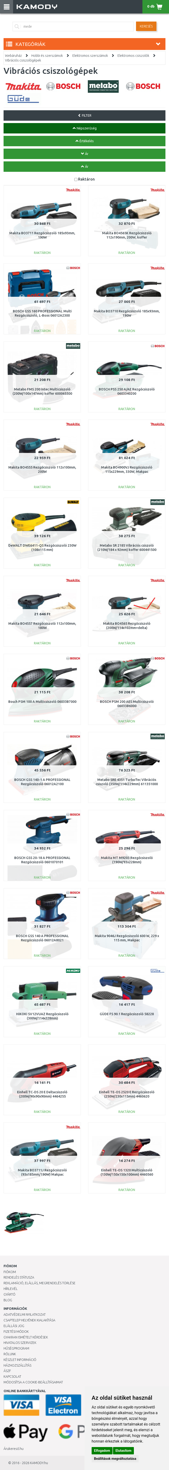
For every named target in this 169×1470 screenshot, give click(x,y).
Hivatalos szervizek (20, 1343)
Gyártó (9, 1294)
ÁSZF (7, 1371)
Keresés (146, 26)
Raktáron (86, 179)
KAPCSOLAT (12, 1376)
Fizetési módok (16, 1331)
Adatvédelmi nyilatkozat (25, 1314)
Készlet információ (20, 1360)
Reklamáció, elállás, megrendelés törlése (39, 1283)
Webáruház (13, 56)
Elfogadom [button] (102, 1450)
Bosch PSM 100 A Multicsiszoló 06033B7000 (42, 702)
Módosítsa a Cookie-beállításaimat (33, 1382)
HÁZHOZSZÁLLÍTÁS (17, 1365)
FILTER (84, 115)
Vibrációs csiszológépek (23, 60)
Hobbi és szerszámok (47, 56)
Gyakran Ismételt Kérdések (26, 1337)
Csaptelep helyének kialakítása (29, 1320)
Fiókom (10, 1272)
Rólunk (10, 1354)
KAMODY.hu (39, 1463)
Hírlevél (11, 1289)
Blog (8, 1300)
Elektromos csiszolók (133, 56)
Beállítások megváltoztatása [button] (115, 1459)
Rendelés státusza (19, 1277)
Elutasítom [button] (123, 1450)
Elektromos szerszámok (90, 56)
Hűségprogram (16, 1348)
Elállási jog (14, 1326)
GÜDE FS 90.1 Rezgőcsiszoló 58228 (127, 1014)
